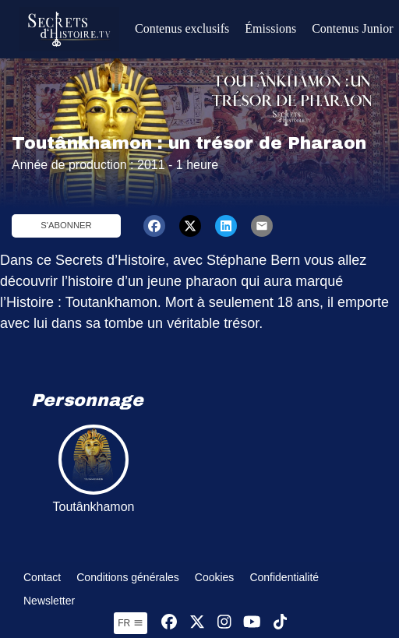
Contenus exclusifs (182, 28)
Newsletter (49, 600)
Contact (42, 577)
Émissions (270, 28)
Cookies (215, 577)
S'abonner (66, 225)
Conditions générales (127, 577)
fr (130, 623)
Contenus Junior (352, 28)
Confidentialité (284, 577)
